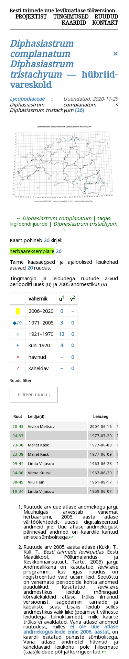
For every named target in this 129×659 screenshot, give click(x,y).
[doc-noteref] (63, 298)
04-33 (17, 435)
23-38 (17, 444)
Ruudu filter (21, 380)
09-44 (17, 463)
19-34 (17, 491)
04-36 (17, 472)
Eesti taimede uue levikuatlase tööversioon (62, 10)
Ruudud (106, 16)
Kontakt (105, 22)
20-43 (17, 426)
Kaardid (74, 22)
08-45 (17, 482)
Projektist (31, 16)
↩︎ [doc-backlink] (71, 536)
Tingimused (70, 16)
